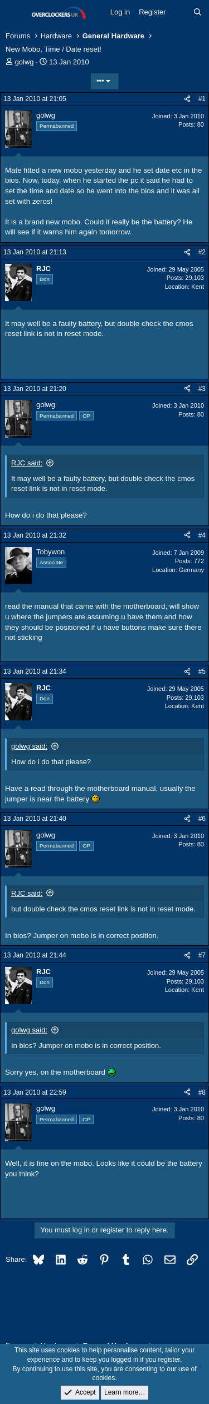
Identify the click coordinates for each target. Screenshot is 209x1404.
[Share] (187, 99)
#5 (202, 671)
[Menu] (15, 13)
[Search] (197, 12)
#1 (202, 99)
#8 (202, 1092)
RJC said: (26, 463)
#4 (202, 535)
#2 (202, 252)
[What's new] (180, 12)
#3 (202, 389)
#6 (202, 819)
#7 (202, 955)
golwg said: (29, 746)
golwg (24, 62)
